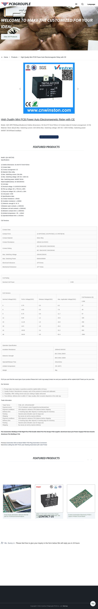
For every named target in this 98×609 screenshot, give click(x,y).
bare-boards (91, 431)
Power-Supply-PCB (80, 431)
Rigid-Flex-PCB (27, 431)
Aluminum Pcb (5, 434)
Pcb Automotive (6, 431)
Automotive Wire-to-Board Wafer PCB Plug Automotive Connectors (27, 443)
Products (14, 57)
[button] (76, 4)
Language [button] (91, 4)
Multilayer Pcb (15, 434)
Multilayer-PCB (16, 431)
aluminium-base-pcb (67, 431)
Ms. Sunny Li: (8, 553)
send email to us (49, 137)
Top (93, 603)
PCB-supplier (56, 431)
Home (6, 57)
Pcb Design (47, 431)
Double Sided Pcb (37, 431)
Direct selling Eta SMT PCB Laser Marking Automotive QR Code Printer (25, 445)
